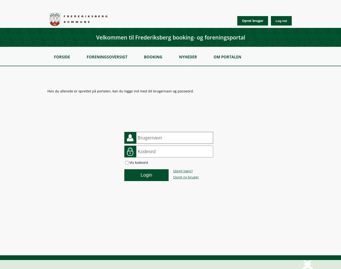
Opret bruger (252, 20)
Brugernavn (130, 138)
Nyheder (188, 57)
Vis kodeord (139, 162)
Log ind (281, 21)
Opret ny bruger (186, 177)
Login (146, 175)
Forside (62, 57)
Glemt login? (183, 171)
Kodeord (130, 151)
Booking (153, 57)
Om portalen (227, 57)
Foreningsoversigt (107, 57)
